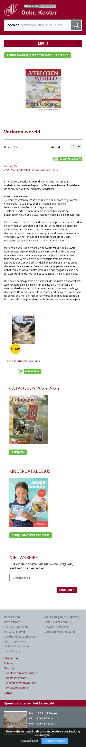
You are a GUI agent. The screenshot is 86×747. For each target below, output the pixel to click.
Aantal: (56, 147)
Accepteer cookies (55, 740)
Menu (43, 43)
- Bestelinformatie (16, 678)
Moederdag (11, 658)
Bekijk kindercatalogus (30, 535)
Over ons (9, 668)
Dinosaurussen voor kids (23, 361)
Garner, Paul (11, 166)
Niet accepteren (29, 740)
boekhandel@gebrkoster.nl (21, 636)
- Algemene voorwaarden (20, 683)
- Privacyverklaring (16, 688)
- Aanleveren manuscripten (22, 673)
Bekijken (18, 452)
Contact (8, 692)
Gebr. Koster (34, 11)
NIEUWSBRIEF (23, 557)
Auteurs (9, 663)
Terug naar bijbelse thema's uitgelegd (37, 55)
